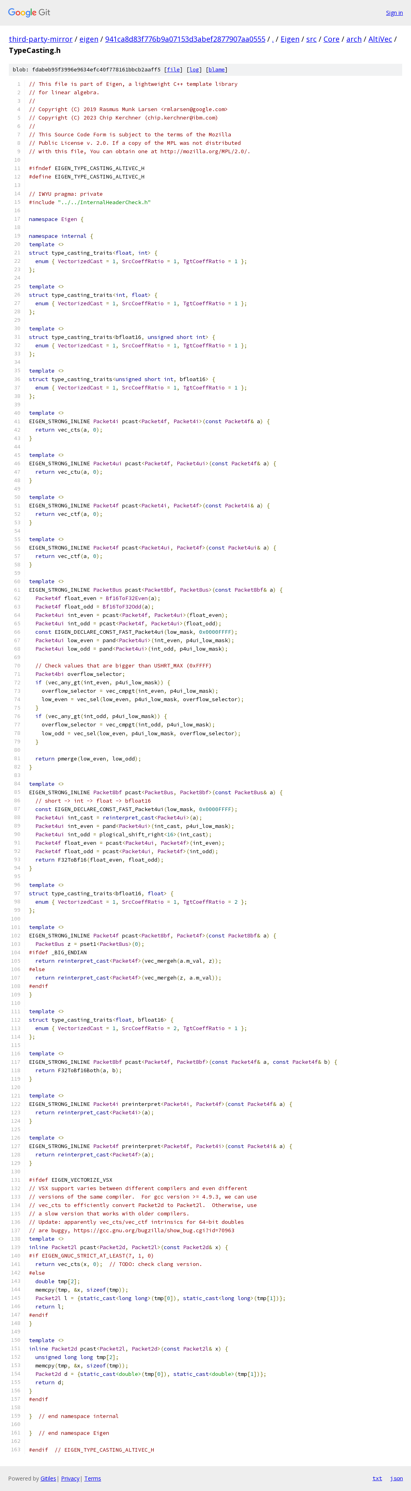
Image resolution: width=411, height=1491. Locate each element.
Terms (92, 1478)
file (173, 69)
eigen (88, 39)
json (396, 1478)
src (311, 39)
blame (217, 69)
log (194, 69)
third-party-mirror (41, 39)
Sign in (394, 12)
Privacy (70, 1478)
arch (354, 39)
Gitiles (48, 1478)
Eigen (290, 39)
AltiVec (380, 39)
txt (377, 1478)
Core (332, 39)
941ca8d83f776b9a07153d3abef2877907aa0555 (185, 39)
